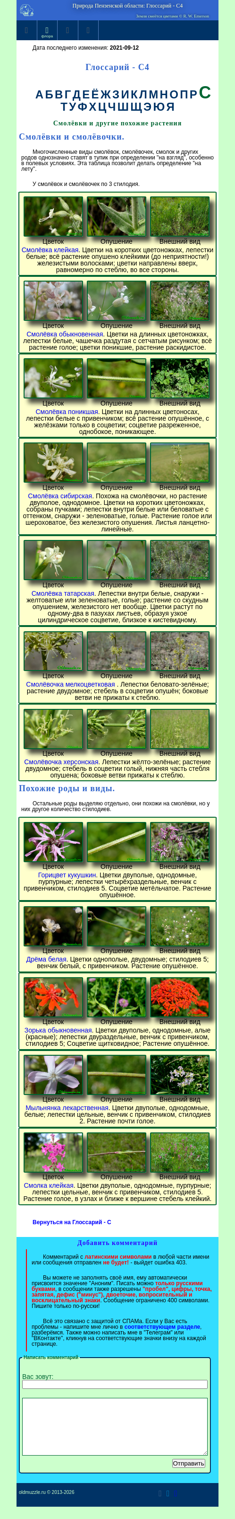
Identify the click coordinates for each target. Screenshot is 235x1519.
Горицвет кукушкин (67, 875)
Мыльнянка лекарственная (67, 1108)
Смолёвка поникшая (66, 411)
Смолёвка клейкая (50, 250)
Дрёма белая (46, 959)
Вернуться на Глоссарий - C (72, 1222)
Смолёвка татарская (63, 593)
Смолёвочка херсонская (61, 762)
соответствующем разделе (162, 1327)
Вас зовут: (115, 1381)
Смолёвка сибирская (60, 496)
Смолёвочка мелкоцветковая (71, 684)
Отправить (188, 1474)
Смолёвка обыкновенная (64, 334)
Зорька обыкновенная (58, 1030)
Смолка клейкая (48, 1185)
